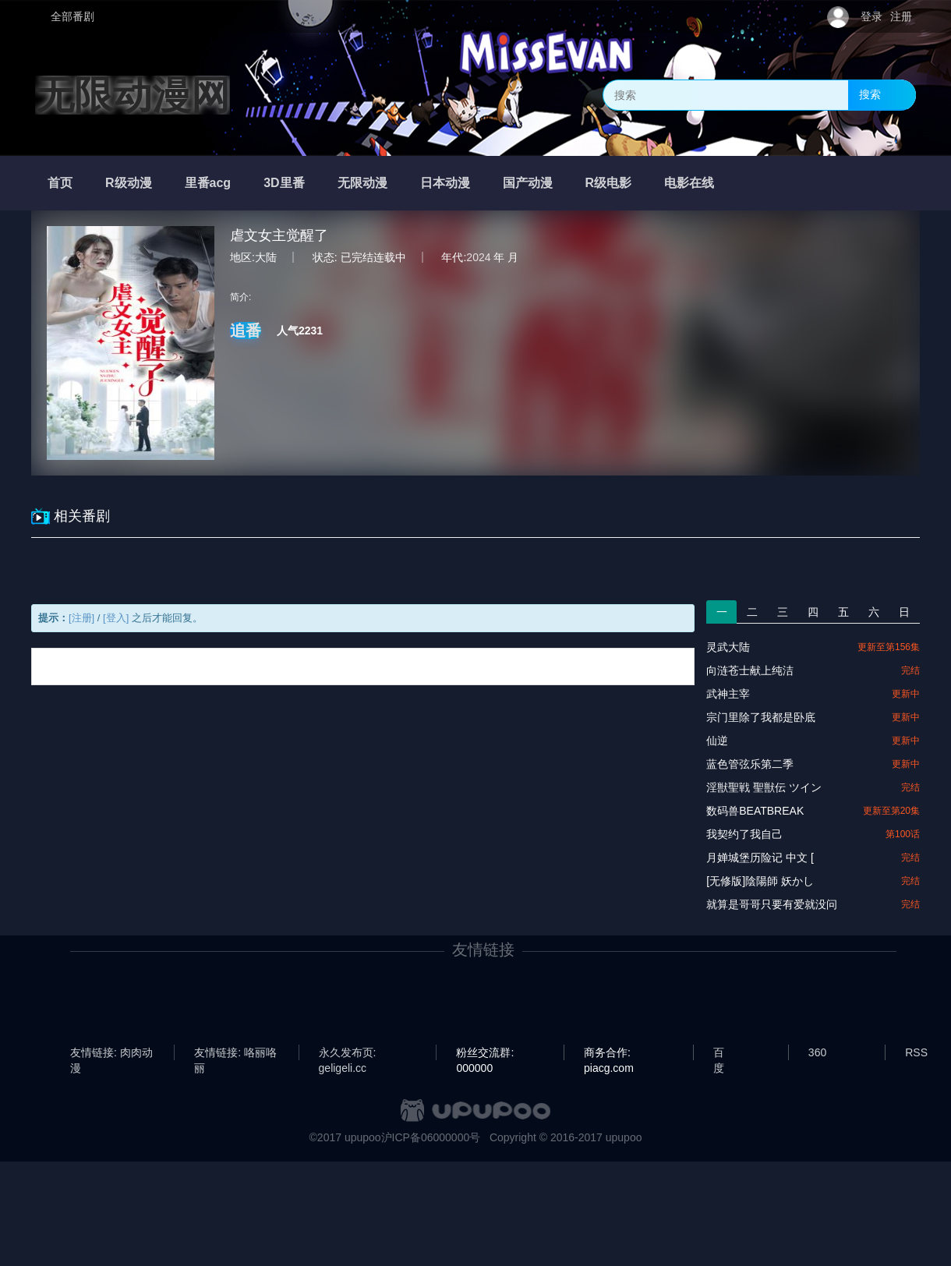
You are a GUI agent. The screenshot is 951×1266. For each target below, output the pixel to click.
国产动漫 (528, 182)
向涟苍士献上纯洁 (750, 670)
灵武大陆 (728, 647)
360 (817, 1052)
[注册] (81, 618)
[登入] (116, 618)
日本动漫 (445, 182)
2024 (478, 257)
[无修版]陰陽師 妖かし (760, 881)
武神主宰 (728, 694)
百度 (718, 1053)
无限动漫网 (132, 95)
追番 (245, 330)
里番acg (208, 182)
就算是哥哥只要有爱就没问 (771, 904)
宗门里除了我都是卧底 (760, 717)
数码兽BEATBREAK (755, 811)
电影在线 (689, 182)
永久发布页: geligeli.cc (348, 1053)
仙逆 (717, 740)
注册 (901, 16)
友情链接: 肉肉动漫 (111, 1053)
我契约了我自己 (744, 834)
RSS (916, 1052)
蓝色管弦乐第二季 (750, 764)
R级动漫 (128, 182)
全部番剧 (72, 16)
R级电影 (608, 182)
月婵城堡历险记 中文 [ (760, 857)
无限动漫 (362, 182)
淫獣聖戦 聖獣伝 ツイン (764, 787)
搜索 (870, 94)
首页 (60, 182)
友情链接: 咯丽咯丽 (235, 1053)
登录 (871, 16)
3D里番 (283, 182)
